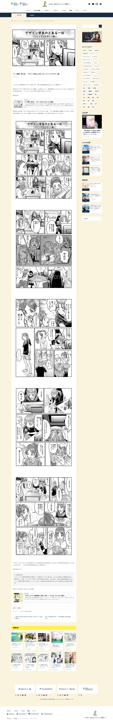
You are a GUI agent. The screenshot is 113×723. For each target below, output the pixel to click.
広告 (84, 97)
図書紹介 (90, 91)
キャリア (96, 66)
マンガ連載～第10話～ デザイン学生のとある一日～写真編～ (39, 102)
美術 (84, 107)
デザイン (47, 10)
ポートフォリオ (96, 78)
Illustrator (97, 50)
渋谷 (88, 100)
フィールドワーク (86, 78)
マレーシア (85, 81)
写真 (70, 10)
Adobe (84, 50)
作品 (84, 88)
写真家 (89, 88)
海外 (84, 100)
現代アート (85, 103)
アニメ (85, 10)
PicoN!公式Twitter (22, 714)
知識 (91, 103)
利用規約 (15, 718)
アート (77, 10)
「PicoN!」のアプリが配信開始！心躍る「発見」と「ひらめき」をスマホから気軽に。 (45, 595)
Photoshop (85, 53)
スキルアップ (85, 72)
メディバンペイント (87, 84)
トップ (28, 10)
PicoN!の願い (37, 10)
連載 (30, 611)
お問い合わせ (11, 714)
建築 (88, 97)
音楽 (93, 107)
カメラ (95, 62)
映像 (29, 611)
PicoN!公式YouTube (35, 714)
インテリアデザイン (87, 62)
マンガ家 (92, 81)
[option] (92, 36)
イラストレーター (86, 59)
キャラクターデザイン (87, 66)
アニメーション (86, 56)
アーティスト (95, 56)
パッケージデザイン (87, 75)
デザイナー (22, 611)
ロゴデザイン (96, 84)
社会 (96, 103)
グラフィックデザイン (95, 69)
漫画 (93, 100)
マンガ (63, 10)
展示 (96, 94)
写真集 (94, 88)
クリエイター (85, 69)
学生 (84, 94)
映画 (98, 97)
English (90, 50)
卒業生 (84, 91)
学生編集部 (90, 94)
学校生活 (26, 611)
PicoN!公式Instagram (47, 714)
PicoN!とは (9, 718)
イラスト (55, 10)
